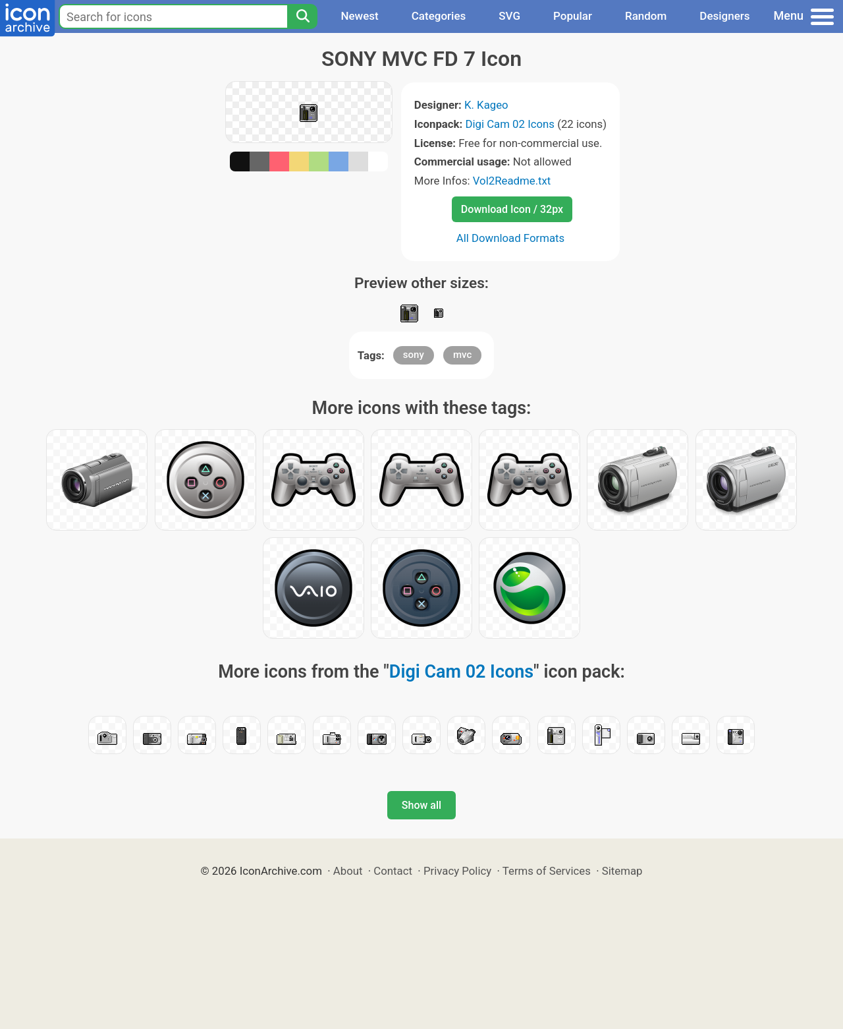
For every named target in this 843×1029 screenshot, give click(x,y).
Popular (572, 15)
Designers (724, 15)
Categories (439, 15)
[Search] (302, 16)
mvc (462, 355)
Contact (392, 870)
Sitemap (622, 870)
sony (413, 355)
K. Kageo (486, 104)
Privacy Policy (457, 870)
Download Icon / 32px (512, 209)
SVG (509, 15)
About (348, 870)
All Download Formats (510, 238)
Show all (421, 805)
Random (645, 15)
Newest (359, 15)
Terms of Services (547, 870)
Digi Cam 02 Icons (510, 124)
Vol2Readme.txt (512, 180)
